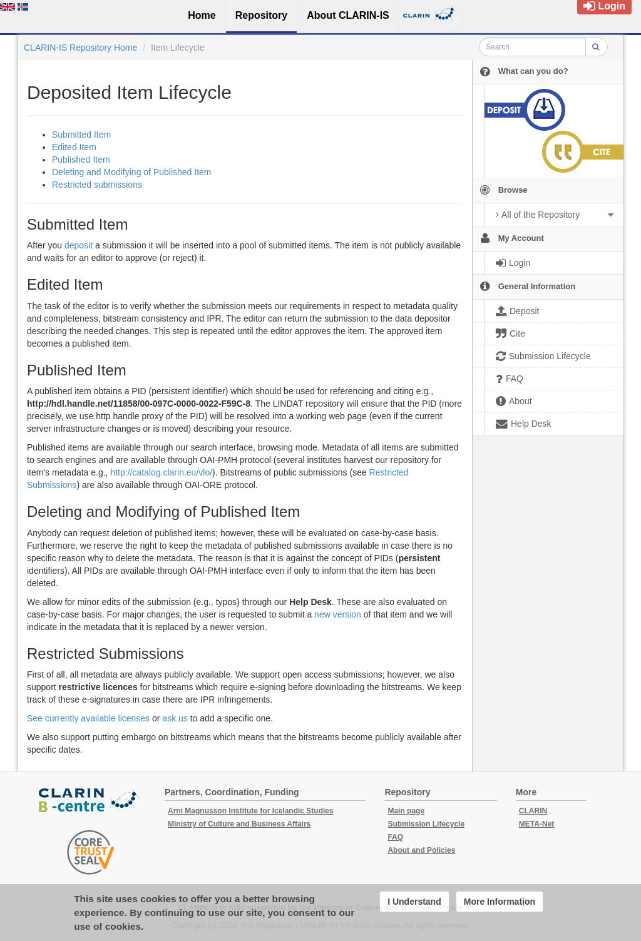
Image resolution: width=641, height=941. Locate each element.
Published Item (81, 160)
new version (337, 614)
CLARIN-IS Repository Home (80, 48)
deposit (78, 245)
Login (604, 6)
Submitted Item (81, 135)
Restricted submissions (97, 185)
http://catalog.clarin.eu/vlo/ (161, 472)
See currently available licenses (88, 718)
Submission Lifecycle (425, 824)
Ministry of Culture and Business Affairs (239, 824)
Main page (405, 810)
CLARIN (533, 810)
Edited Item (74, 147)
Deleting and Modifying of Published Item (131, 172)
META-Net (536, 824)
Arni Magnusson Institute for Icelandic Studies (251, 810)
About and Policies (421, 850)
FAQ (395, 837)
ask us (174, 718)
